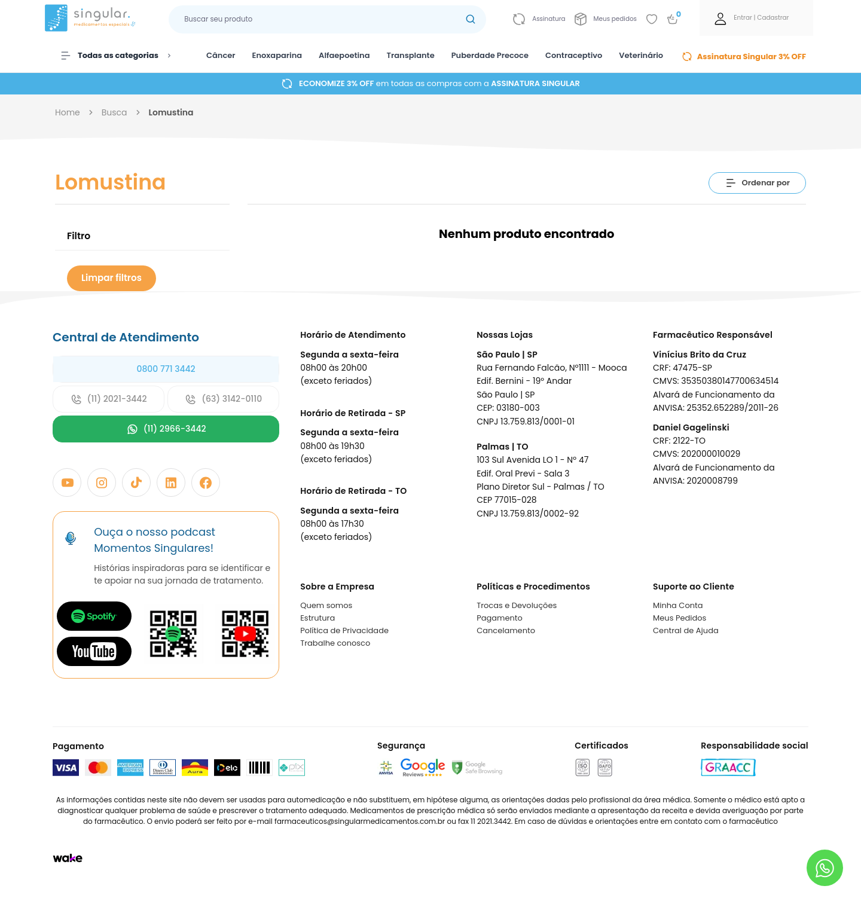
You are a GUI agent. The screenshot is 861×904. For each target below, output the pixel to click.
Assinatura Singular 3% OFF (744, 56)
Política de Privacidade (344, 630)
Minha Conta (678, 605)
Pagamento (500, 618)
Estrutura (317, 618)
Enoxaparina (277, 55)
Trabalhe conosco (335, 643)
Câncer (221, 55)
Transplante (411, 55)
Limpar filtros (111, 277)
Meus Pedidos (679, 618)
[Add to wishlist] (652, 19)
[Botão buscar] (471, 19)
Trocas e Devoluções (517, 605)
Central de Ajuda (686, 630)
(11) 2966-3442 (166, 429)
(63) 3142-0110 (223, 399)
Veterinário (641, 55)
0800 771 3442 (165, 369)
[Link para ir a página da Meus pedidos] (606, 19)
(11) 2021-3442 (109, 399)
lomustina (171, 112)
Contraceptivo (573, 55)
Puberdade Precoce (490, 55)
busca (114, 112)
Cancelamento (506, 630)
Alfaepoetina (344, 55)
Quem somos (326, 605)
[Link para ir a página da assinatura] (539, 19)
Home (67, 112)
